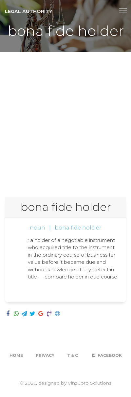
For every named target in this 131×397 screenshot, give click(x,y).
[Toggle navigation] (123, 10)
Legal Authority (28, 11)
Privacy (45, 355)
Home (16, 355)
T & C (72, 355)
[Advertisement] (65, 121)
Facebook (106, 355)
